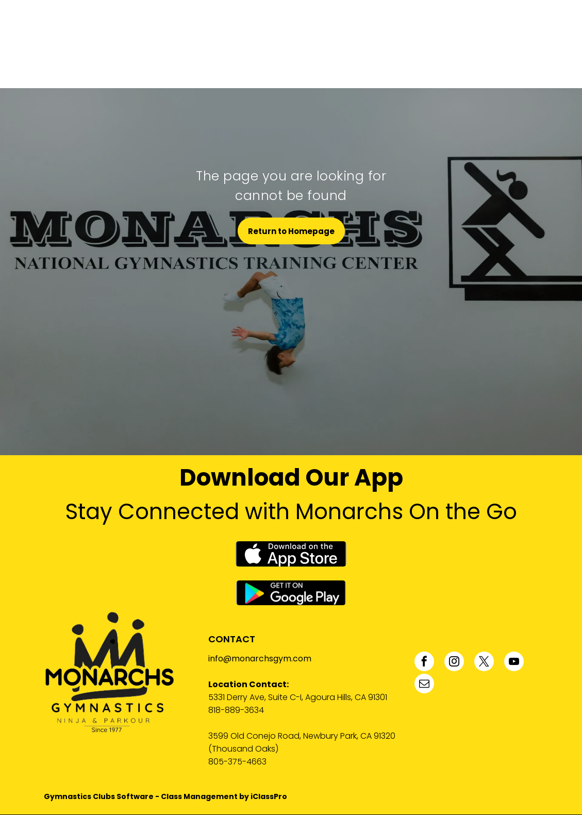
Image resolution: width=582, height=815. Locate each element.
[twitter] (484, 663)
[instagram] (454, 663)
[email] (424, 685)
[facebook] (424, 663)
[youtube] (514, 663)
